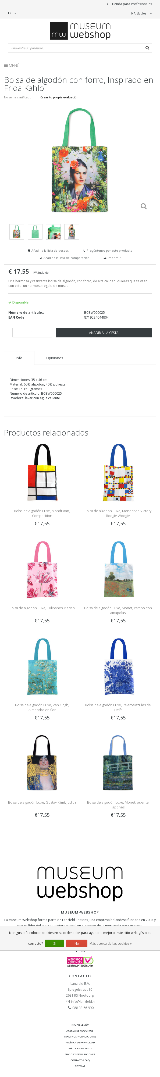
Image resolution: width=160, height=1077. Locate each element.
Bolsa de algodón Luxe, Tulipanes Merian (42, 607)
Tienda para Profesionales (132, 4)
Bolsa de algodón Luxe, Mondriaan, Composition (42, 513)
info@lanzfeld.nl (83, 1001)
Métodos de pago (80, 1048)
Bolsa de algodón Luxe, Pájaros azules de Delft (118, 707)
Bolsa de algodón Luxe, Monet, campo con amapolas (118, 610)
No (76, 943)
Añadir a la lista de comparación (67, 258)
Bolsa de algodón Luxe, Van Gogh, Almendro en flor (42, 707)
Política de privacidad (80, 1042)
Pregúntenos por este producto (109, 250)
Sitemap (80, 1066)
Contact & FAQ (80, 1060)
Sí (54, 943)
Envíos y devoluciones (80, 1054)
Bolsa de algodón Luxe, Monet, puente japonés (118, 804)
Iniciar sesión (80, 1024)
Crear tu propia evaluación (59, 97)
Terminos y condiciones (80, 1036)
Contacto (80, 975)
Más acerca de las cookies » (111, 943)
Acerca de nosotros (80, 1030)
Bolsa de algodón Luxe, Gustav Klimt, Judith (42, 802)
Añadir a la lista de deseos (50, 250)
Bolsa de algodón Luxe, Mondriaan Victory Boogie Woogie (117, 513)
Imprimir (114, 258)
